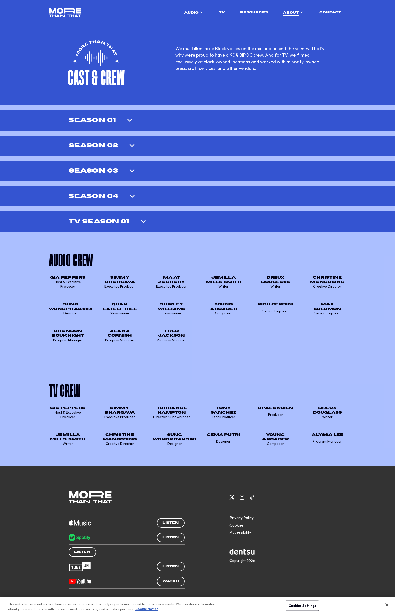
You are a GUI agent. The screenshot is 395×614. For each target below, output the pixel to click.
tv (222, 12)
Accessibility (240, 532)
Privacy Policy (241, 517)
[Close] (386, 605)
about (293, 12)
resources (254, 12)
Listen (170, 522)
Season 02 (93, 145)
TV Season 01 (99, 221)
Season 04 (93, 196)
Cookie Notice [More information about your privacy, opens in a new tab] (146, 610)
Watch (170, 581)
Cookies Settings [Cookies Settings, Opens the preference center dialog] (302, 607)
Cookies (236, 525)
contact (330, 12)
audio (193, 12)
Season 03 (93, 171)
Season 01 (92, 120)
